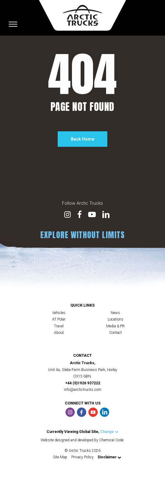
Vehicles (58, 313)
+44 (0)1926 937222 (82, 383)
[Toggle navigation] (13, 24)
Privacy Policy (82, 457)
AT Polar (58, 319)
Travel (59, 326)
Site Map (60, 457)
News (115, 313)
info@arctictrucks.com (82, 389)
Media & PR (115, 326)
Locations (115, 319)
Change (109, 432)
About (59, 332)
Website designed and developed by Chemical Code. (82, 440)
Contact (115, 332)
